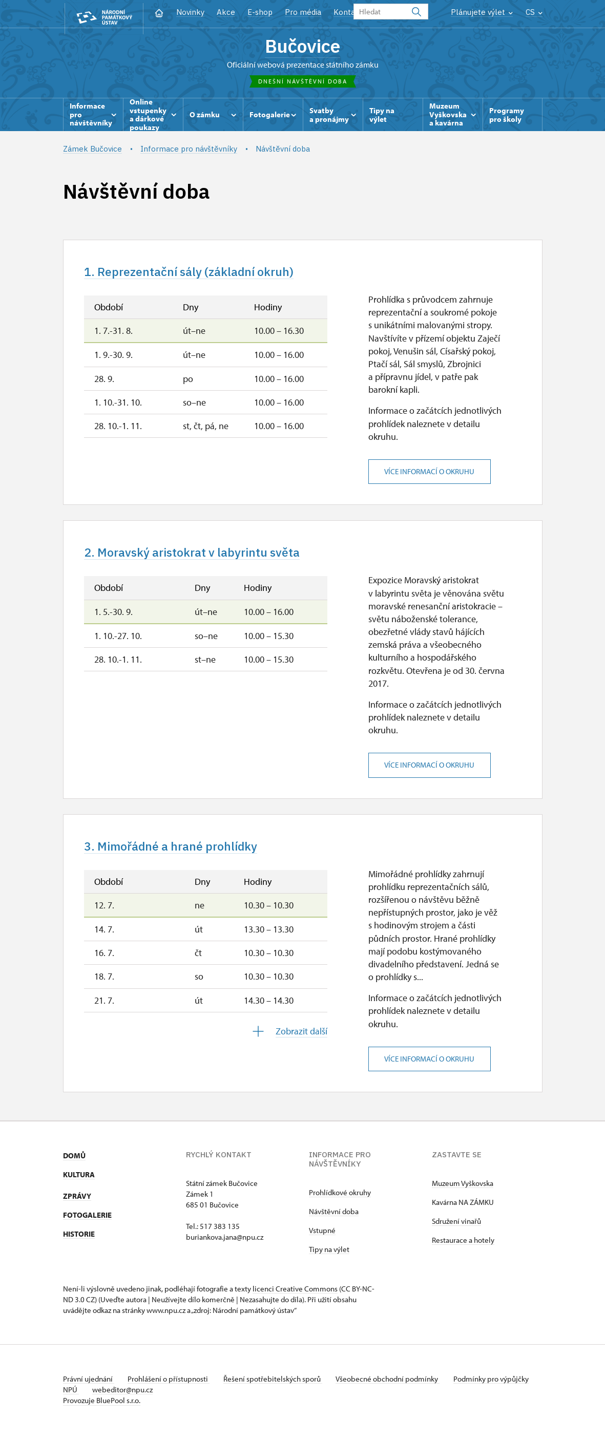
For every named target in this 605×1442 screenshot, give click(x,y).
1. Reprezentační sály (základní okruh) (199, 275)
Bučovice (302, 47)
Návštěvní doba (334, 1219)
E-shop (260, 12)
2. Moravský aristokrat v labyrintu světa (202, 557)
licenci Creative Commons (295, 1296)
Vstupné (322, 1238)
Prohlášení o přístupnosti (172, 1386)
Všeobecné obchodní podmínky (396, 1386)
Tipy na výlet (329, 1257)
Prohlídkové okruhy (340, 1200)
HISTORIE (79, 1241)
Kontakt (348, 12)
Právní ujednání (88, 1386)
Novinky (190, 12)
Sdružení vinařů (456, 1229)
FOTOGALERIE (87, 1222)
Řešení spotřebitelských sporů (278, 1386)
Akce (226, 12)
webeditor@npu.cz (156, 1397)
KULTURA (79, 1182)
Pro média (303, 12)
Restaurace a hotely (463, 1248)
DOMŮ (74, 1163)
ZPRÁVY (77, 1203)
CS (534, 12)
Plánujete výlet (482, 12)
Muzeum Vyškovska (462, 1191)
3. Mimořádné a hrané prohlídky (179, 853)
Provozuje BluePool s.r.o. (101, 1408)
